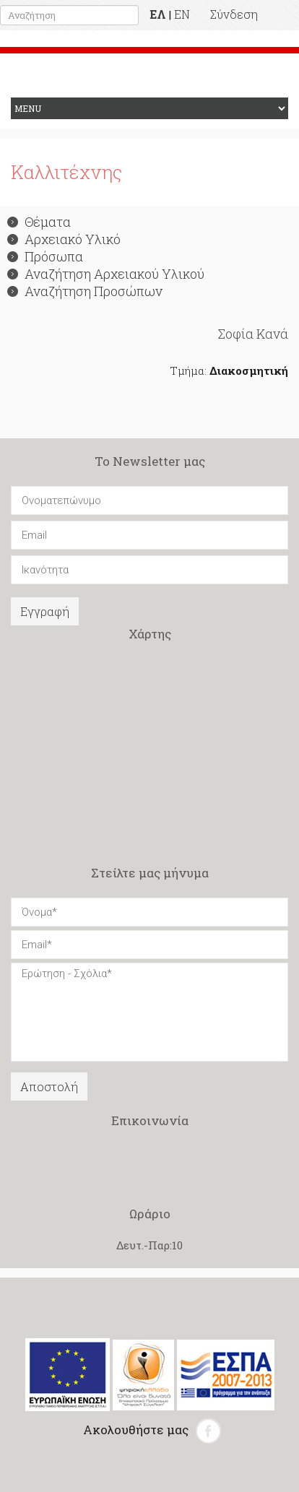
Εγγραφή (44, 611)
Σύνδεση (234, 14)
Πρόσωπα (45, 256)
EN (182, 14)
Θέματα (39, 221)
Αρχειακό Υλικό (64, 239)
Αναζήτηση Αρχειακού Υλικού (105, 273)
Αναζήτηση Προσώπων (84, 291)
